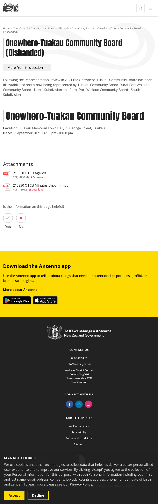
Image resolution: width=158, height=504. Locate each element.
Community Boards (83, 28)
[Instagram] (88, 404)
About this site (79, 418)
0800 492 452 (79, 358)
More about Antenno (20, 289)
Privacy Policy (81, 484)
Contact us (79, 350)
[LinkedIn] (79, 404)
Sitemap (79, 444)
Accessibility (79, 432)
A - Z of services (79, 426)
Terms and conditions (79, 438)
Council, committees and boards (50, 28)
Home (6, 28)
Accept (14, 495)
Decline (38, 495)
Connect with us (79, 394)
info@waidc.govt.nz (79, 364)
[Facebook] (69, 404)
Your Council (20, 28)
